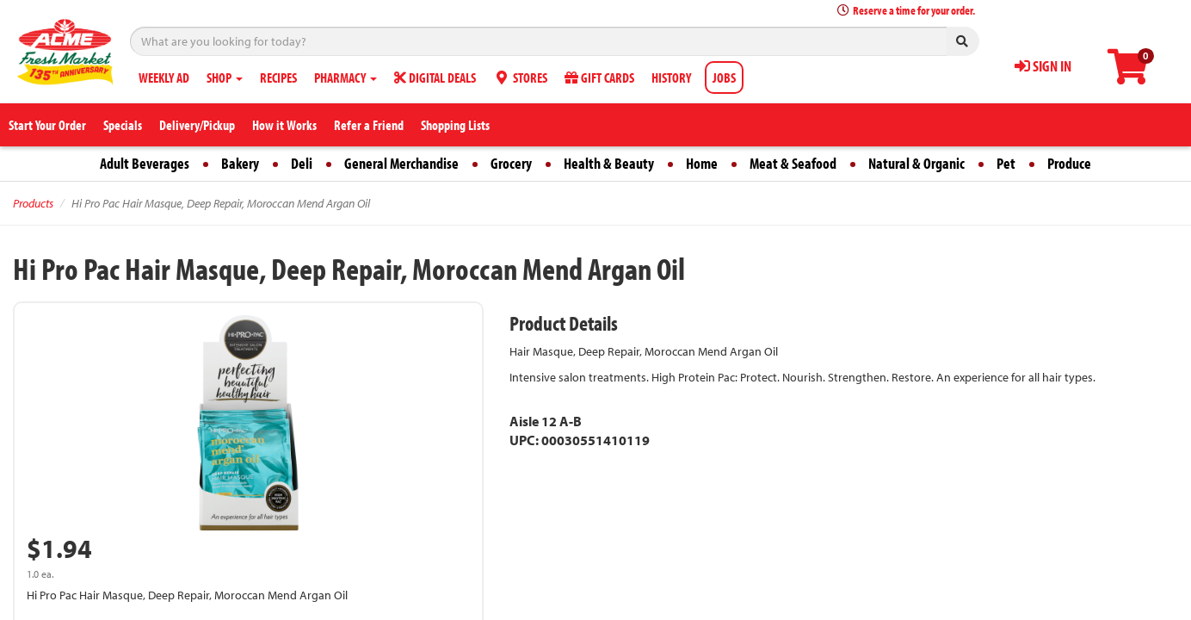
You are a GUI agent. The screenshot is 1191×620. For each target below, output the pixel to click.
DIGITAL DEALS (435, 77)
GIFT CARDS (599, 77)
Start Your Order (47, 124)
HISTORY (671, 77)
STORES (520, 77)
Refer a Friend (369, 124)
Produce (1069, 163)
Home (702, 163)
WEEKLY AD (164, 77)
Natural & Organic (916, 163)
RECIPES (278, 77)
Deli (301, 163)
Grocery (511, 163)
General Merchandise (401, 163)
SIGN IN (1043, 66)
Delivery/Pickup (197, 124)
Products (33, 203)
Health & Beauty (609, 163)
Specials (122, 124)
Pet (1006, 163)
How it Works (284, 124)
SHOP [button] (225, 77)
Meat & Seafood (793, 163)
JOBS (724, 77)
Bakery (240, 163)
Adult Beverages (144, 163)
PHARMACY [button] (345, 77)
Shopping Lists (455, 124)
